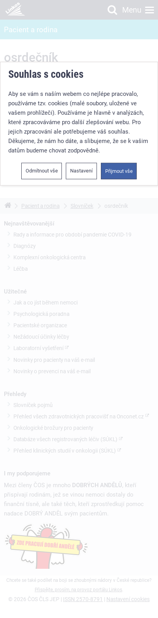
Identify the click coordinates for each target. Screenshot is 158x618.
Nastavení (81, 170)
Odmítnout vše (42, 170)
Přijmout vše (119, 171)
